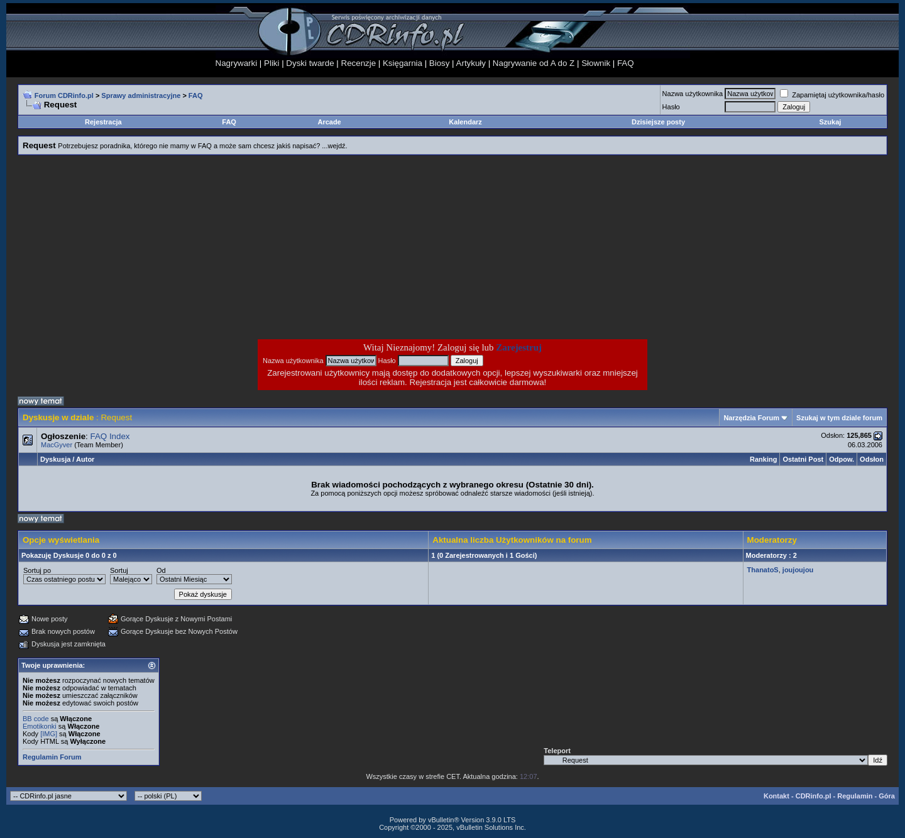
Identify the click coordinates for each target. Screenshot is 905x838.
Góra (887, 796)
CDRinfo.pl (813, 796)
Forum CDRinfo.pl (64, 95)
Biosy (439, 63)
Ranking (763, 459)
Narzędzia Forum (751, 418)
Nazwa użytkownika (692, 93)
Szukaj (831, 122)
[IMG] (48, 733)
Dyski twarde (310, 63)
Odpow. (841, 459)
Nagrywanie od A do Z (533, 63)
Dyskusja (55, 459)
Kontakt (776, 796)
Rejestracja (103, 122)
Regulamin (854, 796)
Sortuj (119, 570)
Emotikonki (40, 726)
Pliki (271, 63)
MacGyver (56, 445)
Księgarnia (402, 63)
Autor (85, 459)
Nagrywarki (237, 63)
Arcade (329, 122)
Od (161, 570)
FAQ (625, 63)
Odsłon (872, 459)
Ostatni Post (802, 459)
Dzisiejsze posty (658, 122)
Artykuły (471, 63)
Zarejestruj (519, 347)
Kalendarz (465, 122)
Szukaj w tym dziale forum (839, 418)
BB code (36, 718)
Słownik (595, 63)
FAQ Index (110, 436)
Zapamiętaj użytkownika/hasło (832, 95)
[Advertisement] (352, 246)
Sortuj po (37, 570)
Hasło (671, 107)
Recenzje (358, 63)
